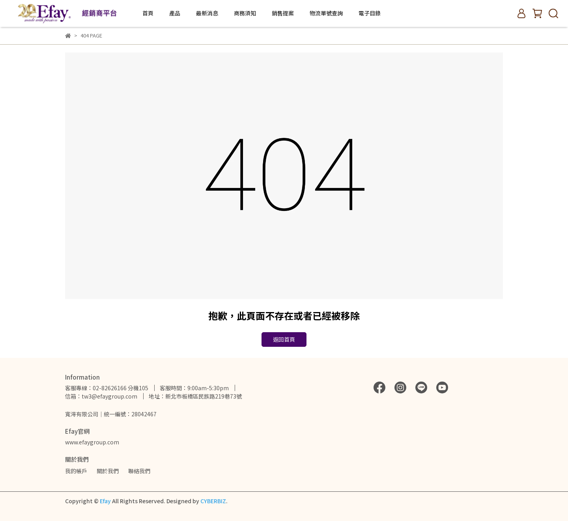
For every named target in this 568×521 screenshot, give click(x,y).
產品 (174, 13)
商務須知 (245, 13)
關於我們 (108, 471)
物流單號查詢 (326, 13)
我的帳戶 (76, 471)
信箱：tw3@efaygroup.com (101, 396)
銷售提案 (283, 13)
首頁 (147, 13)
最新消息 (207, 13)
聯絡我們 (139, 471)
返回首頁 (284, 339)
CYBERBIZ (213, 501)
